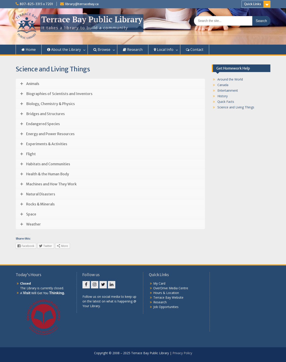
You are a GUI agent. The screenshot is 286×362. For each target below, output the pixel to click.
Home (28, 49)
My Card (159, 283)
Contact (194, 49)
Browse (101, 49)
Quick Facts (225, 101)
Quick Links (252, 4)
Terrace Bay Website (168, 297)
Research (133, 49)
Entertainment (227, 90)
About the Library (64, 49)
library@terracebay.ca (82, 4)
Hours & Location (166, 293)
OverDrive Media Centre (170, 288)
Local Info (163, 49)
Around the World (230, 79)
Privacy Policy (182, 353)
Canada (222, 85)
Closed (25, 283)
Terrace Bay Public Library (91, 19)
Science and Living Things (235, 107)
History (222, 96)
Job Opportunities (166, 307)
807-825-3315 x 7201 (36, 4)
